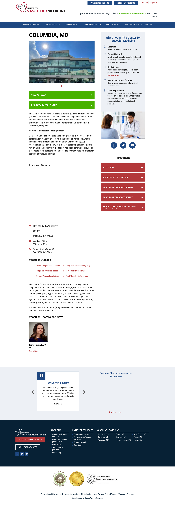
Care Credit (78, 445)
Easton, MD (120, 434)
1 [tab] (61, 86)
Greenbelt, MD (103, 434)
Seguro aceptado (80, 442)
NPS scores (113, 75)
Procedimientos (92, 24)
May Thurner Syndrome (75, 271)
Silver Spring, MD (140, 434)
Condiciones (72, 24)
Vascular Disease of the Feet (118, 197)
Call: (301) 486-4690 (28, 447)
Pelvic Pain (108, 167)
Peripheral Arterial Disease (47, 271)
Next (120, 412)
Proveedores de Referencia (132, 13)
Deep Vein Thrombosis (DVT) (78, 266)
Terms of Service (118, 494)
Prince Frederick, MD (123, 440)
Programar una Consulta (83, 434)
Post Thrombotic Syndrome (77, 276)
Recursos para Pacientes (138, 24)
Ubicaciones (113, 24)
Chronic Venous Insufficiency (48, 276)
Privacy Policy (104, 494)
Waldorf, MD (138, 437)
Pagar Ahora (112, 13)
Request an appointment (44, 105)
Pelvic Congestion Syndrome (48, 266)
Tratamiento (53, 24)
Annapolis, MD (103, 440)
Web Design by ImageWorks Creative (87, 498)
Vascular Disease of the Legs (118, 187)
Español (153, 2)
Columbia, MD (103, 437)
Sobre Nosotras (32, 24)
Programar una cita (99, 3)
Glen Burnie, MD (122, 437)
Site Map (130, 494)
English (144, 2)
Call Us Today (38, 95)
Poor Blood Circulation (115, 177)
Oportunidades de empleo (91, 13)
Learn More (33, 351)
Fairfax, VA (138, 440)
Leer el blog (56, 453)
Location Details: (39, 165)
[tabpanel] (62, 62)
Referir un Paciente (126, 3)
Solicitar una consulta (30, 439)
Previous (113, 412)
